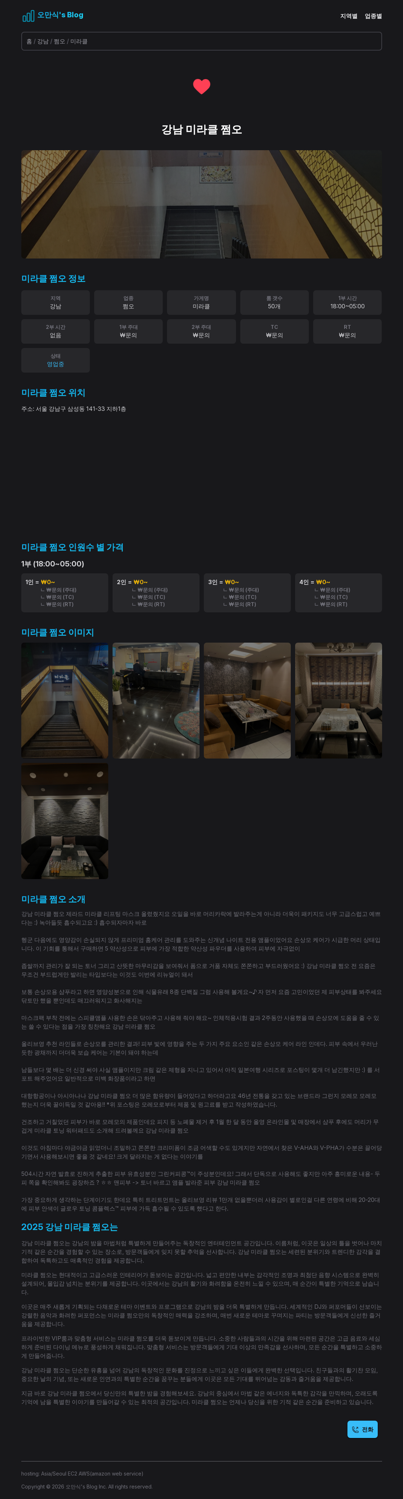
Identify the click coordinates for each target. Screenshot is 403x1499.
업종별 (373, 15)
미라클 (79, 41)
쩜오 (59, 41)
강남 (43, 41)
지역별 (349, 15)
